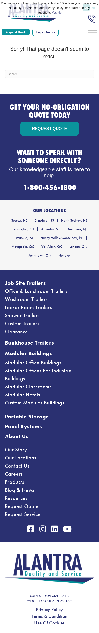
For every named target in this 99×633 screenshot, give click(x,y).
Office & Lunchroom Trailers (36, 291)
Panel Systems (23, 426)
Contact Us (17, 466)
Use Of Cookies (49, 623)
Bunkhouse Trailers (29, 342)
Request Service (23, 514)
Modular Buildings (28, 353)
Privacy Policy (49, 609)
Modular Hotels (22, 394)
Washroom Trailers (26, 299)
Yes (54, 12)
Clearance (16, 331)
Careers (14, 474)
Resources (16, 498)
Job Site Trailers (25, 283)
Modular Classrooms (28, 386)
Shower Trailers (22, 315)
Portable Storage (27, 416)
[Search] (49, 74)
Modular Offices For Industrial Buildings (39, 374)
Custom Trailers (22, 323)
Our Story (16, 449)
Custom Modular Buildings (35, 403)
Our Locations (20, 458)
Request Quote (22, 506)
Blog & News (19, 490)
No (60, 12)
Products (14, 482)
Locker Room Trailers (28, 307)
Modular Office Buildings (33, 362)
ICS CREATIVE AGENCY (57, 601)
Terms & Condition (49, 616)
